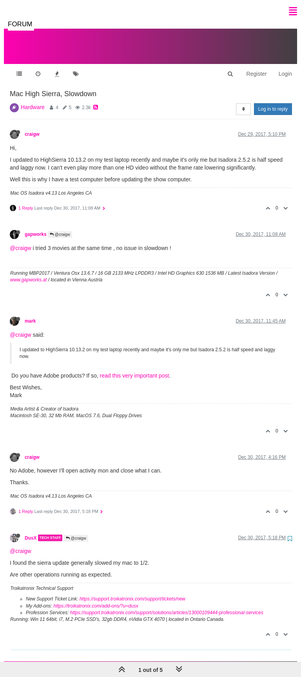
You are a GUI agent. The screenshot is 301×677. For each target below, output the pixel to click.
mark (30, 313)
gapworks (36, 226)
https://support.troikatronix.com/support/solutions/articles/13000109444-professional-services (166, 605)
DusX (30, 530)
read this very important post (134, 368)
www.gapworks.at (28, 272)
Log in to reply (273, 101)
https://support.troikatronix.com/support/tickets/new (132, 591)
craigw (32, 126)
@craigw (60, 226)
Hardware (33, 99)
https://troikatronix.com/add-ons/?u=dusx (95, 598)
